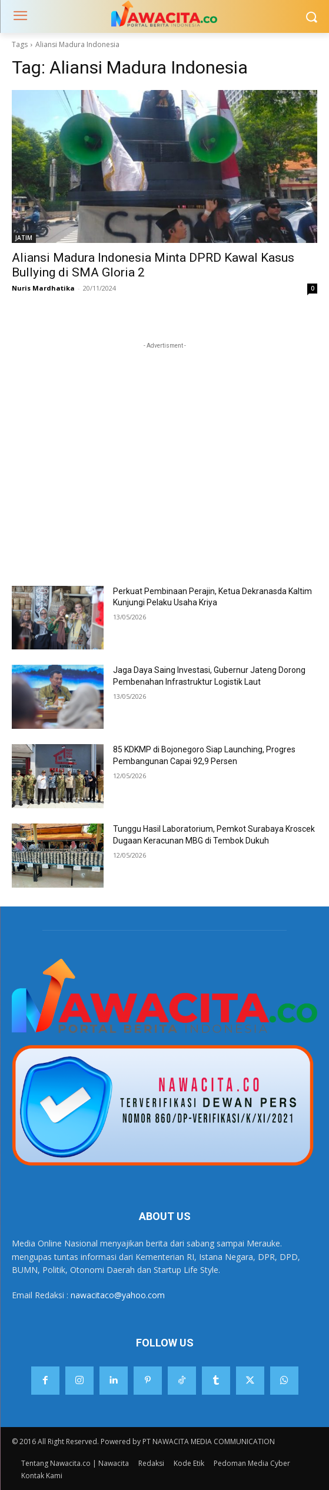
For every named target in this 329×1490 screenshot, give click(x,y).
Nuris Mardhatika (43, 288)
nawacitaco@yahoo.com (118, 1295)
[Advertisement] (165, 425)
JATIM (23, 238)
